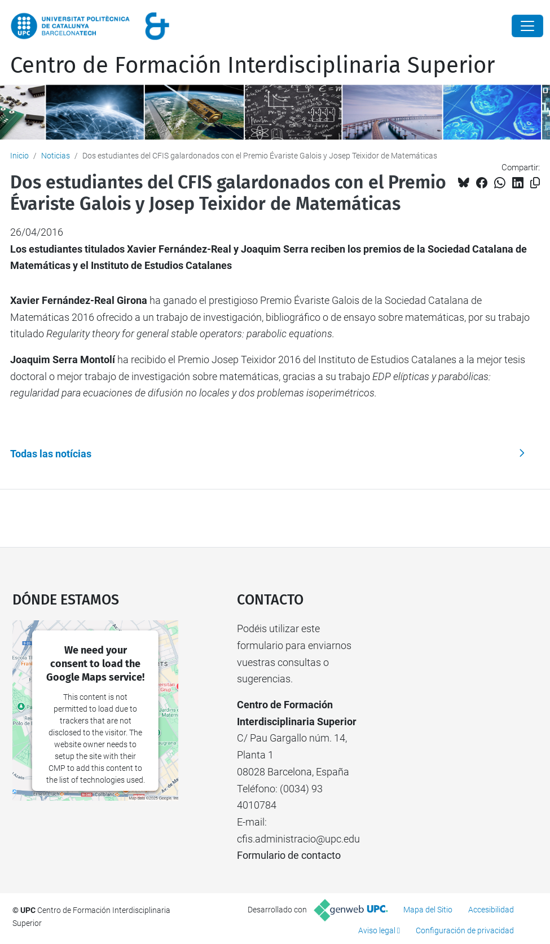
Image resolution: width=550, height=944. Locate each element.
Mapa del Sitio (427, 909)
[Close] (527, 26)
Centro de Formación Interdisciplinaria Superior (252, 65)
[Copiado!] (535, 183)
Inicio (19, 155)
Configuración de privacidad (465, 930)
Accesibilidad (491, 909)
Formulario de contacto (289, 855)
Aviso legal (376, 930)
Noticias (55, 155)
